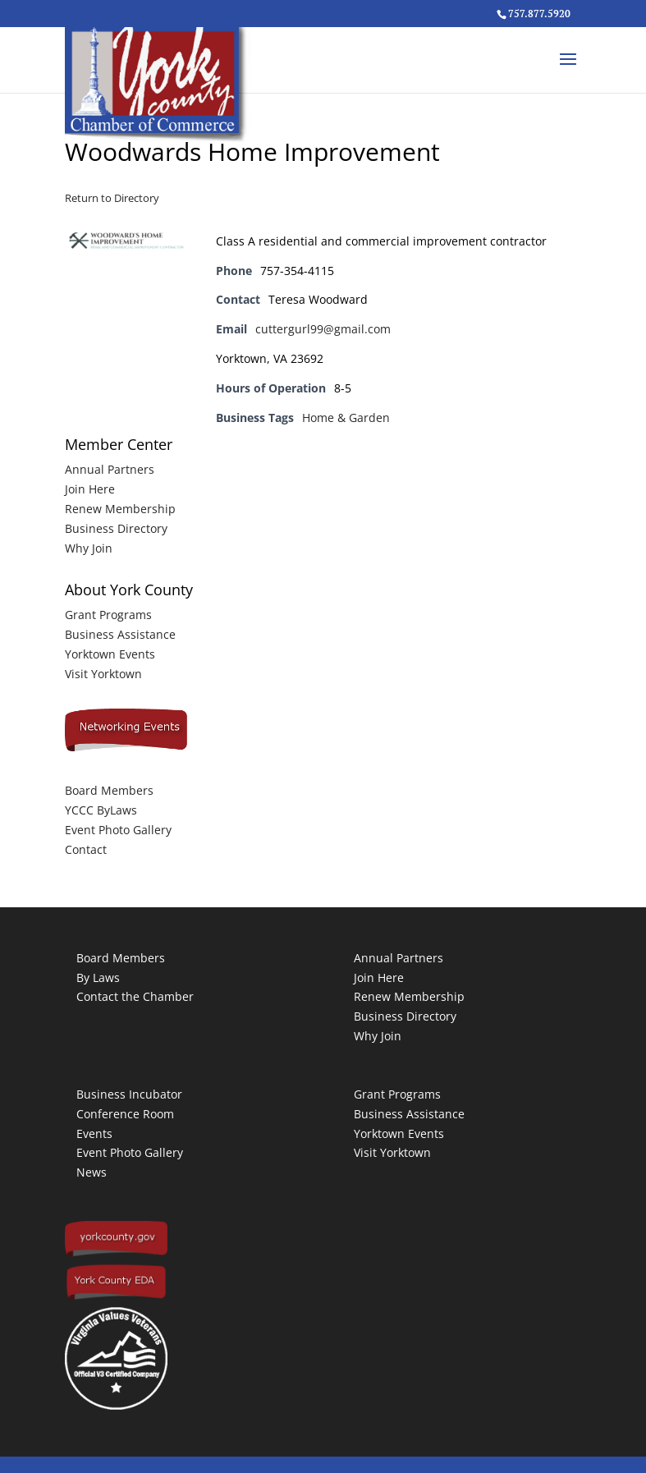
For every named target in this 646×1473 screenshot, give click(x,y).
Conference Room (125, 1114)
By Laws (98, 977)
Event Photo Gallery (118, 829)
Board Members (109, 790)
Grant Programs (108, 614)
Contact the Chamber (135, 996)
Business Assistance (120, 634)
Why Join (88, 548)
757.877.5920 (539, 13)
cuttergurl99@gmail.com (323, 329)
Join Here (90, 489)
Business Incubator (129, 1094)
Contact (86, 849)
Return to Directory (112, 197)
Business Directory (116, 528)
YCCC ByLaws (101, 810)
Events (94, 1133)
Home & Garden (346, 417)
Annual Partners (109, 469)
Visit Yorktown (103, 673)
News (91, 1172)
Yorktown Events (110, 654)
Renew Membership (120, 508)
